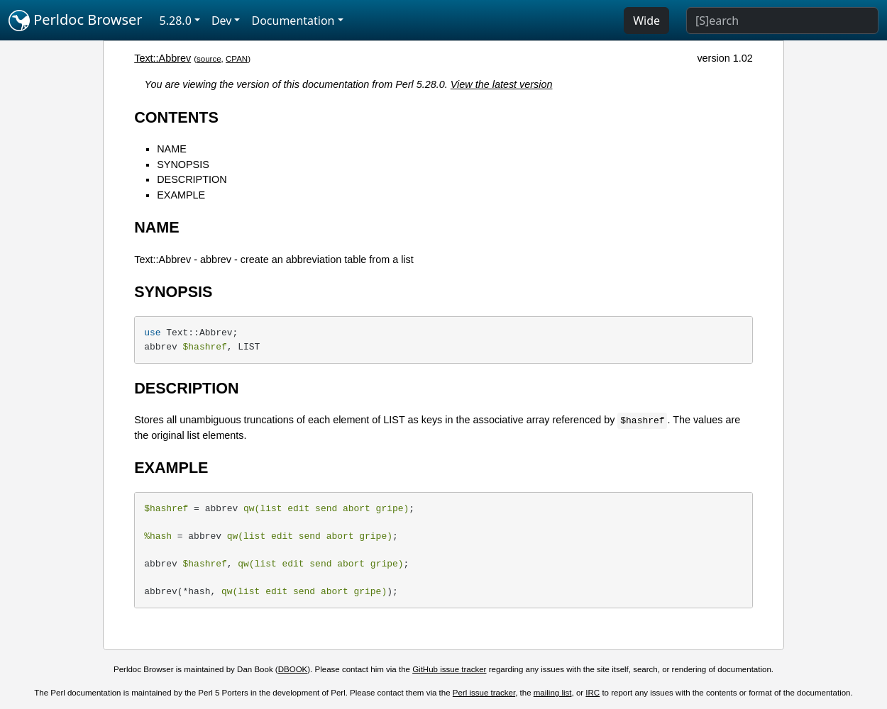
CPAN (237, 59)
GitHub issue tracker (449, 669)
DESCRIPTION (191, 179)
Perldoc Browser (76, 20)
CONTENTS (176, 117)
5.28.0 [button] (176, 20)
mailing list (553, 692)
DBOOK (293, 669)
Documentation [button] (292, 20)
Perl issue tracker (484, 692)
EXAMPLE (181, 195)
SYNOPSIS (183, 164)
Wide (646, 20)
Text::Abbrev (162, 58)
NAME (172, 149)
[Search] (782, 20)
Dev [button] (221, 20)
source (209, 59)
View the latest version (502, 84)
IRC (592, 692)
